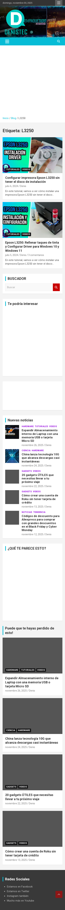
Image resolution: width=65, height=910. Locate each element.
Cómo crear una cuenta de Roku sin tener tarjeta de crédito (40, 499)
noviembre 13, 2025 (32, 506)
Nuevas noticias (20, 420)
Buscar (56, 287)
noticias (27, 512)
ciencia (26, 450)
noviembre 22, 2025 (32, 486)
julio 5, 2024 (11, 255)
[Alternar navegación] (7, 41)
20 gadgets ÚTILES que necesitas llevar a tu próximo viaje (38, 478)
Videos (26, 169)
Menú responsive (58, 3)
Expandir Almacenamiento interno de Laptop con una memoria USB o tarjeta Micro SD (40, 435)
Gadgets (27, 471)
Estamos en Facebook (20, 886)
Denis (23, 186)
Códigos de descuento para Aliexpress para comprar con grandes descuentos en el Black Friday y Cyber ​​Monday (40, 523)
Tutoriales (12, 169)
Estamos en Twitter (18, 891)
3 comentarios (36, 255)
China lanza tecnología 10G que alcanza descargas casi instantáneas (40, 458)
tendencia (39, 512)
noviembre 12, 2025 (32, 534)
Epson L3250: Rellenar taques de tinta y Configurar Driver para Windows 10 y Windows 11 (32, 246)
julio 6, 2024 (11, 186)
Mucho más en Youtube (20, 900)
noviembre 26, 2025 (32, 445)
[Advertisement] (32, 79)
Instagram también (17, 896)
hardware (28, 426)
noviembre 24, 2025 (32, 465)
